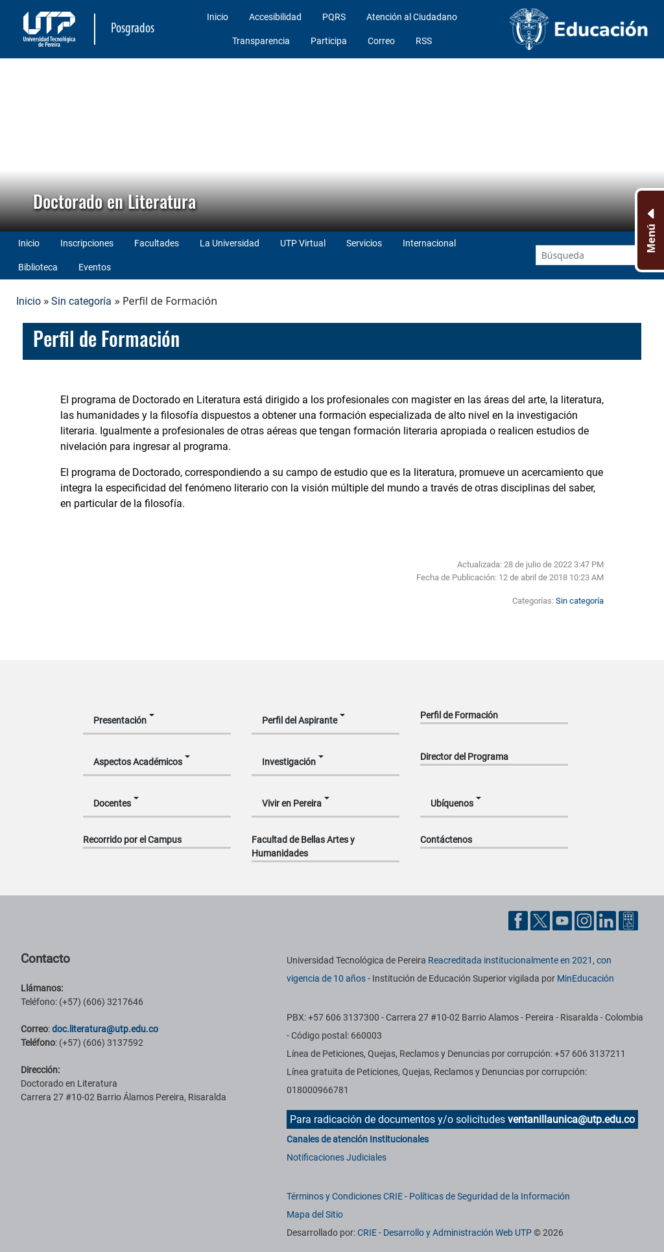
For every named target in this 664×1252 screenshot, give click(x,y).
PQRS (334, 17)
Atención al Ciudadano (411, 17)
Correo (381, 41)
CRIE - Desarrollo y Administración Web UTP (444, 1232)
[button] (20, 144)
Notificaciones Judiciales (336, 1157)
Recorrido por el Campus (132, 839)
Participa (329, 41)
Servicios (364, 243)
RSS (424, 41)
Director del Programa (464, 756)
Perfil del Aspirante (299, 720)
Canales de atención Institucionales (358, 1139)
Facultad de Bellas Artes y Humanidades (303, 846)
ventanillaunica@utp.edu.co (571, 1119)
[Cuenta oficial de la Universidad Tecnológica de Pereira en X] (541, 920)
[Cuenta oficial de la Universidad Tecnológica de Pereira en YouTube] (563, 920)
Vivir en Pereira (292, 803)
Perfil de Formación (459, 715)
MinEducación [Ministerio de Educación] (585, 978)
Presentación (120, 720)
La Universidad (229, 243)
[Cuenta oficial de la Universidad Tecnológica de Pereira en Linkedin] (608, 920)
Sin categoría (81, 301)
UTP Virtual (303, 243)
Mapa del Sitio (315, 1214)
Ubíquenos (452, 803)
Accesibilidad (275, 17)
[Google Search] (586, 255)
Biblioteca (38, 267)
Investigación (289, 762)
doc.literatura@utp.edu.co (105, 1029)
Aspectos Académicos (137, 762)
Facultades (156, 243)
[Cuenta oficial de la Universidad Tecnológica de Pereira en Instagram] (586, 920)
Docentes (112, 803)
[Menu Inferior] (649, 230)
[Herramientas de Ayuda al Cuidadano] (628, 920)
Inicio (217, 17)
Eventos (94, 267)
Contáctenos (446, 839)
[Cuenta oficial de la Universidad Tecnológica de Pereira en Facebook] (519, 920)
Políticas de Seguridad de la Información (489, 1196)
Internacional (429, 243)
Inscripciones (86, 243)
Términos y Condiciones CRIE (345, 1196)
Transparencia (261, 41)
